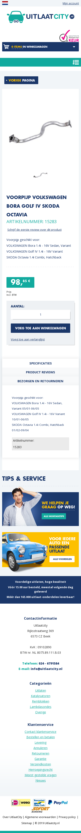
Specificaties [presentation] (40, 363)
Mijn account (71, 3)
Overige (40, 712)
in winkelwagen (29, 47)
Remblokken (40, 701)
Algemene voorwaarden (40, 817)
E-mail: (40, 669)
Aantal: (17, 306)
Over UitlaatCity (12, 817)
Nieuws (40, 780)
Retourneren (40, 753)
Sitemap (26, 823)
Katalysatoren (40, 696)
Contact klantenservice (40, 732)
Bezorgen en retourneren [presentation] (40, 381)
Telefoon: (40, 663)
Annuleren (40, 748)
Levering (40, 742)
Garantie (40, 759)
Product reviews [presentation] (40, 372)
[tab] (40, 363)
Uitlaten (40, 690)
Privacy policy (67, 817)
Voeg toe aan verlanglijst (28, 339)
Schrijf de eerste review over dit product (34, 230)
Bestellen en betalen (40, 737)
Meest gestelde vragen (41, 775)
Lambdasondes (40, 707)
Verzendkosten (40, 764)
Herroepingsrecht (41, 770)
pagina (22, 80)
